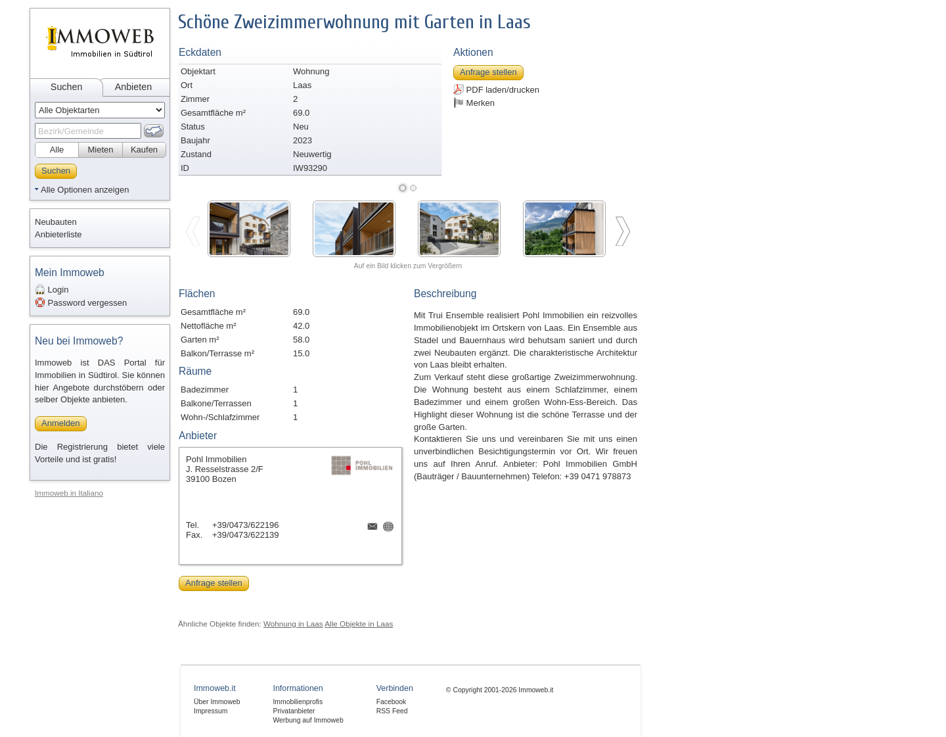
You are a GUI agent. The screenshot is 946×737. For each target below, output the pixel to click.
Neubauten (56, 222)
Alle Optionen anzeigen (85, 190)
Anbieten (133, 87)
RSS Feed (392, 711)
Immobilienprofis (298, 701)
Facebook (391, 701)
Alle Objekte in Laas (359, 623)
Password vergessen (81, 302)
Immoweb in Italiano (69, 492)
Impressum (210, 711)
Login (51, 289)
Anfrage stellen (488, 72)
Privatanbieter (294, 711)
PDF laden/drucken (496, 89)
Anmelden (60, 423)
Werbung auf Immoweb (308, 720)
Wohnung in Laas (293, 623)
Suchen (67, 87)
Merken (474, 102)
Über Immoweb (217, 701)
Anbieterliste (58, 234)
